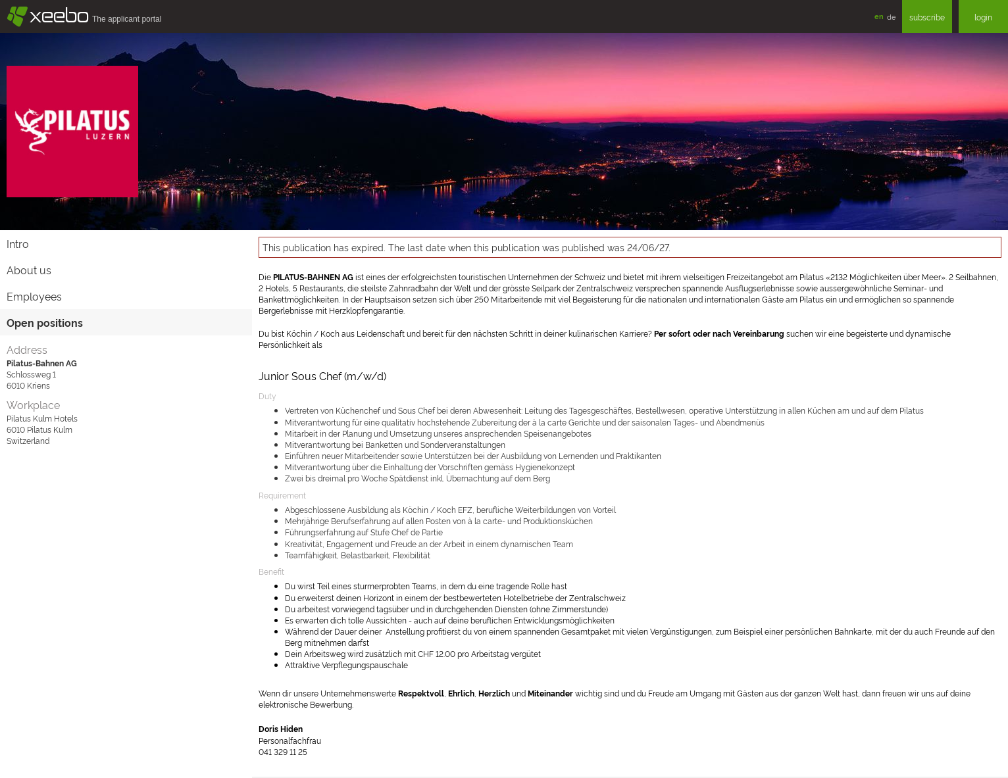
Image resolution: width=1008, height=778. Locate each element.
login (983, 16)
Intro (18, 243)
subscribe (927, 16)
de (891, 16)
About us (29, 269)
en (879, 16)
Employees (34, 296)
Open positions (45, 322)
